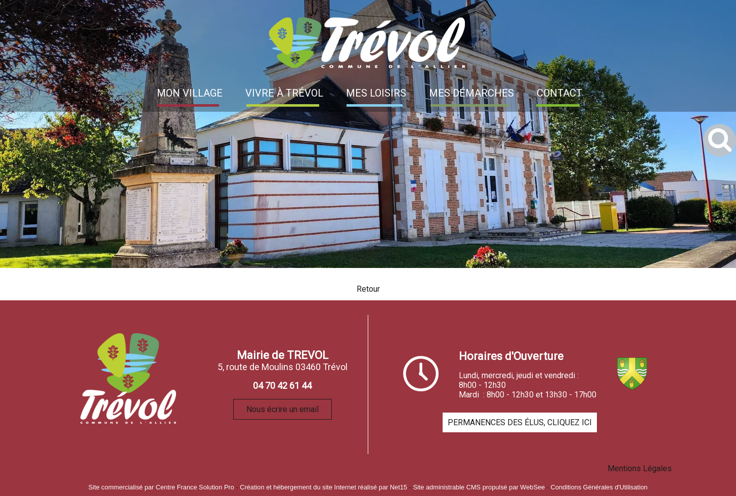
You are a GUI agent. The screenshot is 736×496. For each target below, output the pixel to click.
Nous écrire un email (282, 409)
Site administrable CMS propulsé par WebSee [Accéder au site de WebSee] (479, 487)
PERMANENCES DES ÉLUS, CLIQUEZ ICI (520, 422)
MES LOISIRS (376, 93)
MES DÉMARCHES (471, 93)
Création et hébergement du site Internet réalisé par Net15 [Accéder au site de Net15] (323, 487)
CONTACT (559, 93)
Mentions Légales (640, 468)
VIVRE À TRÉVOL (284, 93)
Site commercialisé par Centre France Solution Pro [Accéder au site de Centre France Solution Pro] (161, 487)
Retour (368, 289)
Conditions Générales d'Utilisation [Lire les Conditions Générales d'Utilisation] (599, 487)
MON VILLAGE (190, 93)
